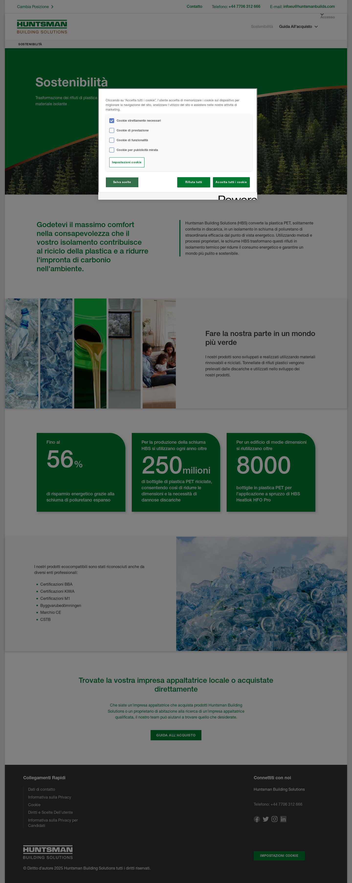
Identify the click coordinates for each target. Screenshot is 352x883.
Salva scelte (122, 182)
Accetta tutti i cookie (231, 182)
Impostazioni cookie (127, 162)
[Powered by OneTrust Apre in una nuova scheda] (236, 197)
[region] (177, 144)
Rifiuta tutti (193, 182)
